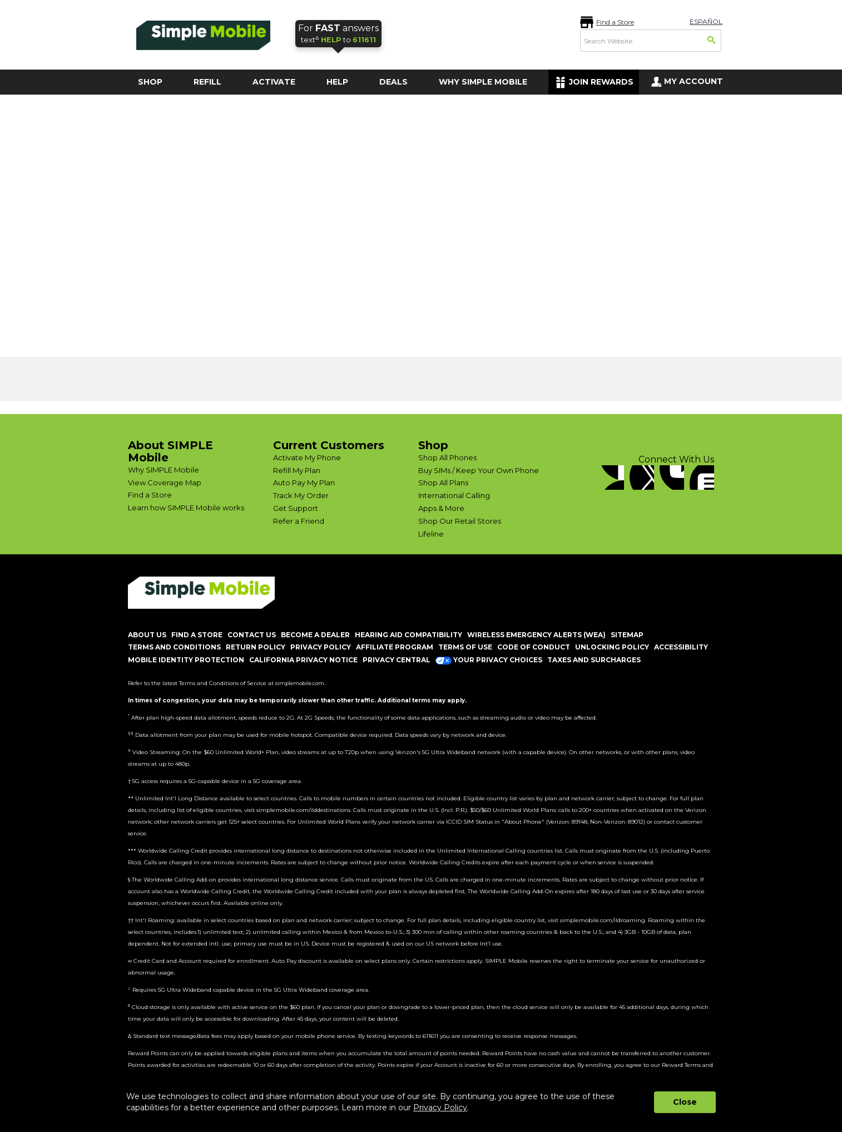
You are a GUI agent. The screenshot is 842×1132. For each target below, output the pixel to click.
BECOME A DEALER (315, 635)
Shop (433, 445)
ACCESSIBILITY (681, 647)
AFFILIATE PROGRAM (394, 647)
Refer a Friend (298, 520)
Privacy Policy (440, 1108)
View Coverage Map (164, 482)
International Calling (454, 495)
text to (338, 33)
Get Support (295, 508)
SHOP (150, 82)
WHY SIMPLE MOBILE (483, 82)
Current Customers (328, 445)
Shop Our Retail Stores (459, 520)
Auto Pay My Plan (304, 482)
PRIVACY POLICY (320, 647)
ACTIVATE (273, 82)
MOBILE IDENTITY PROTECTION (186, 660)
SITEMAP (627, 635)
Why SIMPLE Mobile (163, 469)
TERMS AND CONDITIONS (174, 647)
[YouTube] (672, 477)
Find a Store (615, 22)
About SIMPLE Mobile (170, 451)
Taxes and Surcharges (594, 660)
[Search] (712, 41)
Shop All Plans (443, 482)
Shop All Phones (447, 457)
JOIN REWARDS (601, 82)
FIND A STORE (196, 635)
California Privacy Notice (303, 660)
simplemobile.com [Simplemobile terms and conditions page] (299, 683)
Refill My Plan (296, 470)
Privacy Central (396, 660)
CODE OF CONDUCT (533, 647)
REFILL (207, 82)
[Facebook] (612, 477)
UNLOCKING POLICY (612, 647)
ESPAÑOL (706, 21)
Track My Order (301, 495)
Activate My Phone (307, 457)
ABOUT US (147, 635)
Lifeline (431, 533)
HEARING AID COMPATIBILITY (408, 635)
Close (685, 1102)
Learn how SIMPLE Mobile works (186, 507)
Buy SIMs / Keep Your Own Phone (478, 470)
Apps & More (441, 508)
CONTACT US (251, 635)
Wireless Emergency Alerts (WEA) (536, 635)
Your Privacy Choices (488, 660)
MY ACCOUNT (693, 81)
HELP (337, 82)
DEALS (393, 82)
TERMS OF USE (465, 647)
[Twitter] (642, 477)
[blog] (702, 477)
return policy (255, 647)
